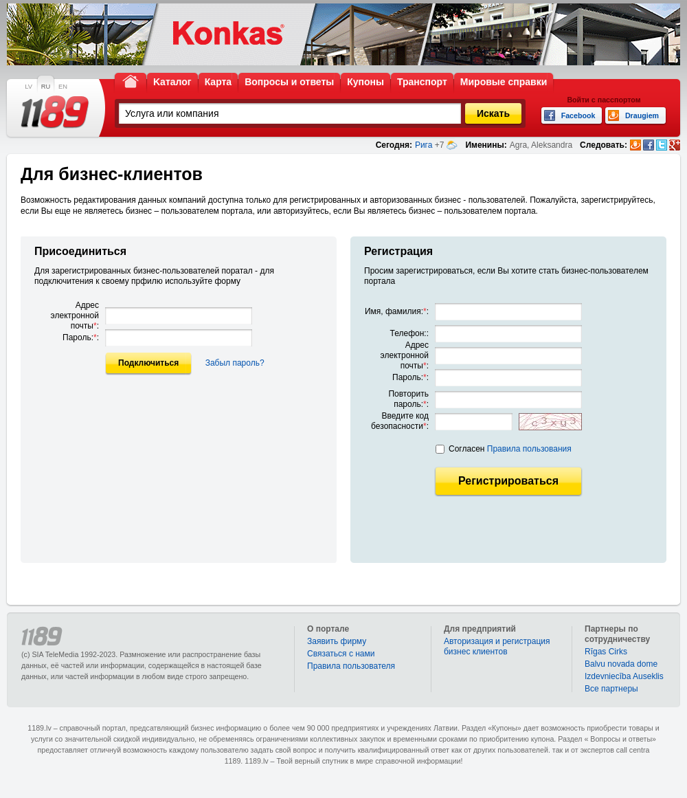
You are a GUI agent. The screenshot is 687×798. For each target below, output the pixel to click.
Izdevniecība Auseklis (624, 676)
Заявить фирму (336, 641)
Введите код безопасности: (400, 421)
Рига (424, 145)
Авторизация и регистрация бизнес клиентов (497, 646)
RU (45, 86)
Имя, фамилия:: (397, 311)
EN (62, 86)
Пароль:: (81, 337)
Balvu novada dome (621, 664)
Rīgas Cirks (606, 651)
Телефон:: (409, 333)
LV (28, 86)
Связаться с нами (340, 653)
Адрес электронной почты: (75, 315)
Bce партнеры (611, 689)
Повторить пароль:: (408, 399)
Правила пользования (529, 449)
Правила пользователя (351, 666)
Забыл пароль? (234, 363)
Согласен (510, 449)
